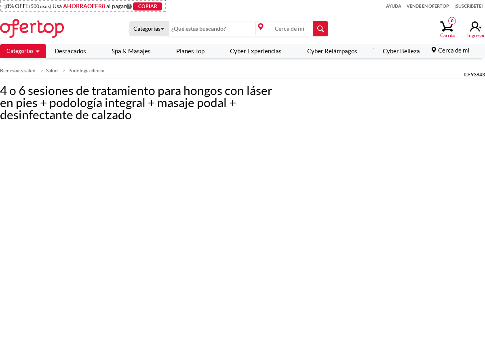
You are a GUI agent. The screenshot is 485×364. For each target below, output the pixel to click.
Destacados (70, 51)
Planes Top (186, 51)
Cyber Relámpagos (327, 51)
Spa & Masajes (126, 51)
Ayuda (393, 6)
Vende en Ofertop (428, 6)
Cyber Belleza (396, 51)
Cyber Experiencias (251, 51)
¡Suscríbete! (468, 6)
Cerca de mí (453, 50)
